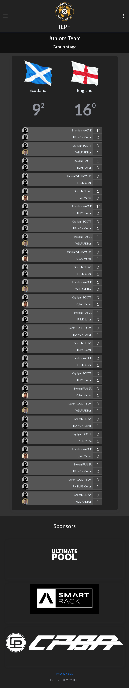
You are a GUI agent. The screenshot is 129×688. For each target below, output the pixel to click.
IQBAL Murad (84, 198)
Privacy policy (64, 673)
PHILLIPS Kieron (82, 167)
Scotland (38, 90)
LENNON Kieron (82, 137)
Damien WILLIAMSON (79, 176)
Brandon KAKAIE (82, 130)
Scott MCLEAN (83, 191)
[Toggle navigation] (5, 16)
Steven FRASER (83, 160)
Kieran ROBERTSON (80, 327)
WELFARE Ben (83, 152)
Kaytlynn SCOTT (82, 145)
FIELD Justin (84, 182)
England (85, 90)
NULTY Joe (85, 440)
